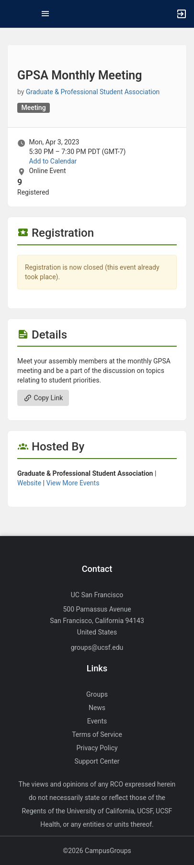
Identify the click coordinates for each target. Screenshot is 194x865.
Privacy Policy (96, 748)
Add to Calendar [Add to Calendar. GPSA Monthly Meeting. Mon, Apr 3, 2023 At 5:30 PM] (53, 161)
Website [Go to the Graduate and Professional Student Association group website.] (29, 483)
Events (97, 721)
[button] (12, 14)
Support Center (97, 761)
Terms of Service (97, 734)
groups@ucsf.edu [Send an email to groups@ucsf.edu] (97, 647)
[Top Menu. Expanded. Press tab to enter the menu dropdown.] (45, 14)
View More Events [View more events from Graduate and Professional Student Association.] (73, 483)
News (97, 708)
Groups (97, 694)
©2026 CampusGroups (97, 850)
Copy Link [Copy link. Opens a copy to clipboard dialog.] (43, 398)
